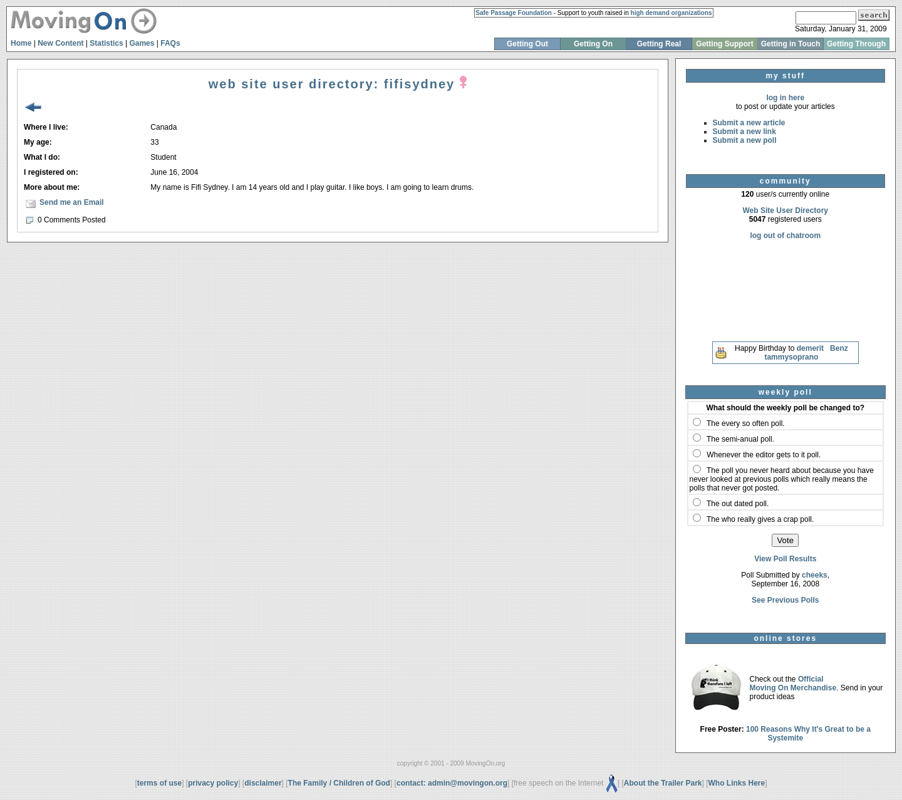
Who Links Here (736, 783)
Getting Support (724, 43)
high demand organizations (671, 12)
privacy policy (213, 783)
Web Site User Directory (786, 210)
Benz (839, 348)
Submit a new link (744, 131)
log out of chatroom (785, 235)
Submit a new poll (745, 140)
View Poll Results (785, 558)
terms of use (159, 783)
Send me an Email (71, 202)
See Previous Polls (785, 600)
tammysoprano (791, 357)
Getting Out (527, 43)
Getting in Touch (790, 43)
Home (21, 43)
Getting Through (856, 43)
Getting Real (659, 43)
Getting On (593, 43)
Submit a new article (749, 122)
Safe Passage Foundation (513, 12)
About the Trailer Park (663, 783)
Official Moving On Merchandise (793, 683)
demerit (810, 348)
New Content (60, 43)
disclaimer (262, 783)
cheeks (814, 575)
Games (141, 43)
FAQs (170, 43)
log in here (785, 97)
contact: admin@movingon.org (452, 783)
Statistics (106, 43)
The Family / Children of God (339, 783)
